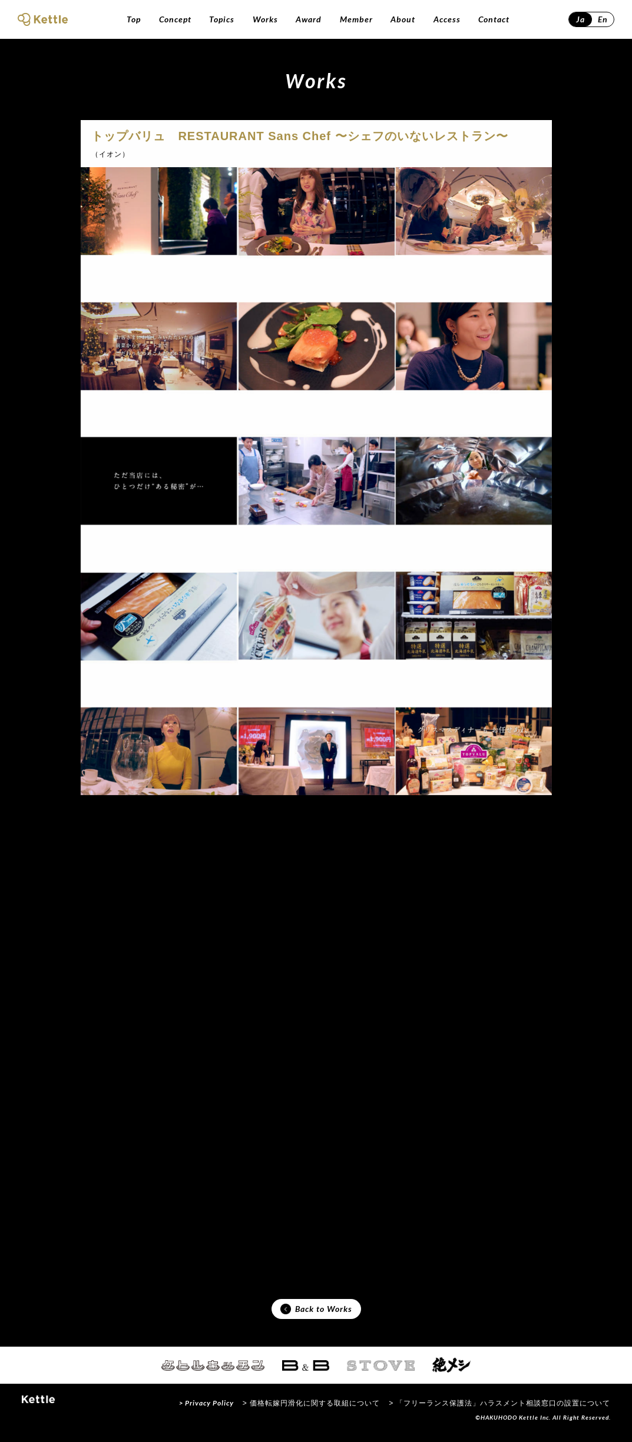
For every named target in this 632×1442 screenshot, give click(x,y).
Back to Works (316, 1313)
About (403, 19)
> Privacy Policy (206, 1408)
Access (447, 19)
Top (134, 19)
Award (309, 19)
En (603, 19)
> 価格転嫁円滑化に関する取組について (311, 1409)
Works (265, 19)
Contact (493, 19)
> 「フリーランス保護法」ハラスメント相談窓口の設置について (499, 1409)
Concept (175, 19)
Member (356, 19)
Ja (580, 19)
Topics (221, 19)
